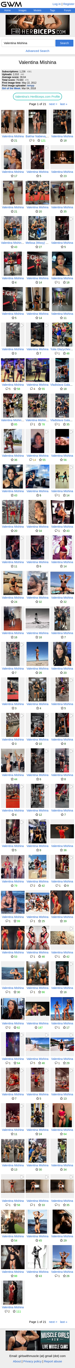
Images (22, 10)
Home (7, 10)
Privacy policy (32, 1361)
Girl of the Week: (11, 88)
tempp (30, 85)
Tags (52, 10)
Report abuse (53, 1361)
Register (68, 4)
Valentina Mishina (13, 136)
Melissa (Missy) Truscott (41, 242)
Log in (57, 4)
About (17, 1361)
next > (53, 104)
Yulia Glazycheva (61, 349)
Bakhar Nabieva (36, 136)
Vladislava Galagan (62, 384)
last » (63, 104)
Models (37, 10)
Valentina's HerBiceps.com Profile (37, 96)
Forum (67, 10)
